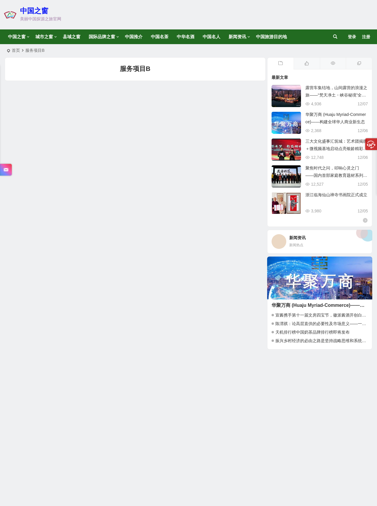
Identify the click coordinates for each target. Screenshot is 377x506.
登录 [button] (352, 36)
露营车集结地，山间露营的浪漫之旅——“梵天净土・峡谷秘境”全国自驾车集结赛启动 (336, 95)
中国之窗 (34, 11)
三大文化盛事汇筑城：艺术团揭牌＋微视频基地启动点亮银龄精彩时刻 (336, 148)
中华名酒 (185, 36)
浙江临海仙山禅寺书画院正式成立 (336, 194)
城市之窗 (44, 36)
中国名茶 (159, 36)
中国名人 (211, 36)
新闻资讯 (237, 36)
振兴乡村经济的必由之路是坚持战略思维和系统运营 (322, 340)
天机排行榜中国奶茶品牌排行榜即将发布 (312, 332)
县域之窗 (71, 36)
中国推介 (134, 36)
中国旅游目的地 (271, 36)
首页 (16, 50)
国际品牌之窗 (102, 36)
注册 (366, 36)
